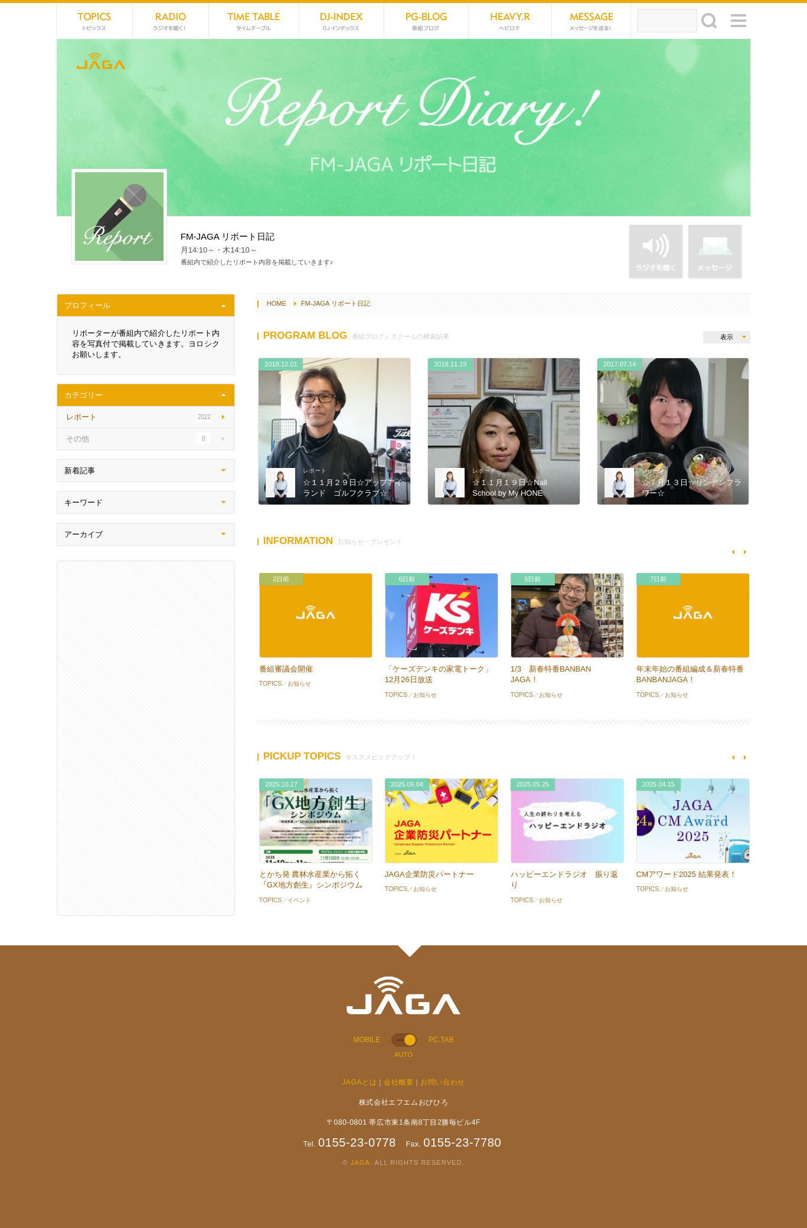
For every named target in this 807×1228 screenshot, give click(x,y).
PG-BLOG (426, 20)
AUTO (403, 1054)
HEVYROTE (510, 20)
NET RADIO (171, 20)
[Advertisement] (145, 738)
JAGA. (362, 1162)
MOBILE (367, 1040)
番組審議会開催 (286, 668)
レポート (314, 470)
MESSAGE (591, 20)
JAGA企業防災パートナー (429, 874)
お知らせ (299, 683)
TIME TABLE (254, 20)
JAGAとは (359, 1082)
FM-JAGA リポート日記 (335, 303)
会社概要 (398, 1082)
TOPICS (95, 20)
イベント (299, 900)
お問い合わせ (442, 1082)
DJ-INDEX (341, 20)
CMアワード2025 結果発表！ (686, 874)
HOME (276, 303)
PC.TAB (441, 1040)
